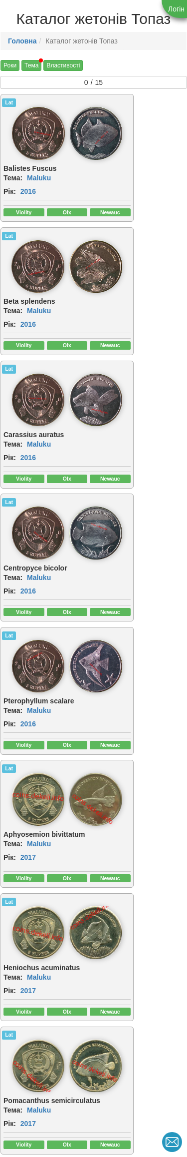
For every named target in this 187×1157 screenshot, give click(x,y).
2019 (28, 829)
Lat (9, 102)
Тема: (12, 169)
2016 (28, 183)
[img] (70, 129)
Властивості (63, 65)
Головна (22, 41)
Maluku (39, 170)
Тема (31, 65)
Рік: (9, 183)
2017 (123, 439)
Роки (9, 65)
